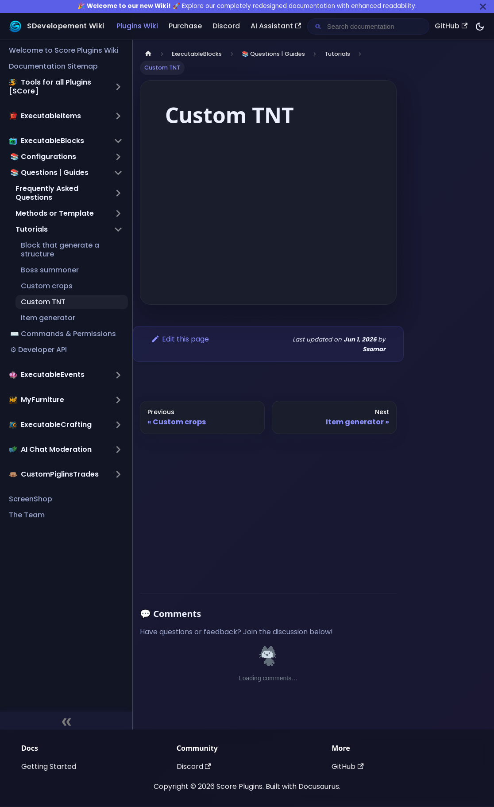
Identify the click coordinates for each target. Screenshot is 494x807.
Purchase (185, 26)
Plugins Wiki (137, 26)
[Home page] (148, 54)
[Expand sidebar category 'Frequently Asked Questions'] (118, 193)
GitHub (451, 26)
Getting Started (48, 766)
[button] (66, 86)
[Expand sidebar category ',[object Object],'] (118, 116)
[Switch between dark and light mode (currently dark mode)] (480, 26)
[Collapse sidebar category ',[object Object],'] (118, 141)
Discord (226, 26)
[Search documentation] (375, 26)
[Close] (483, 6)
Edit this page (180, 339)
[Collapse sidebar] (66, 720)
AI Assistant (276, 26)
